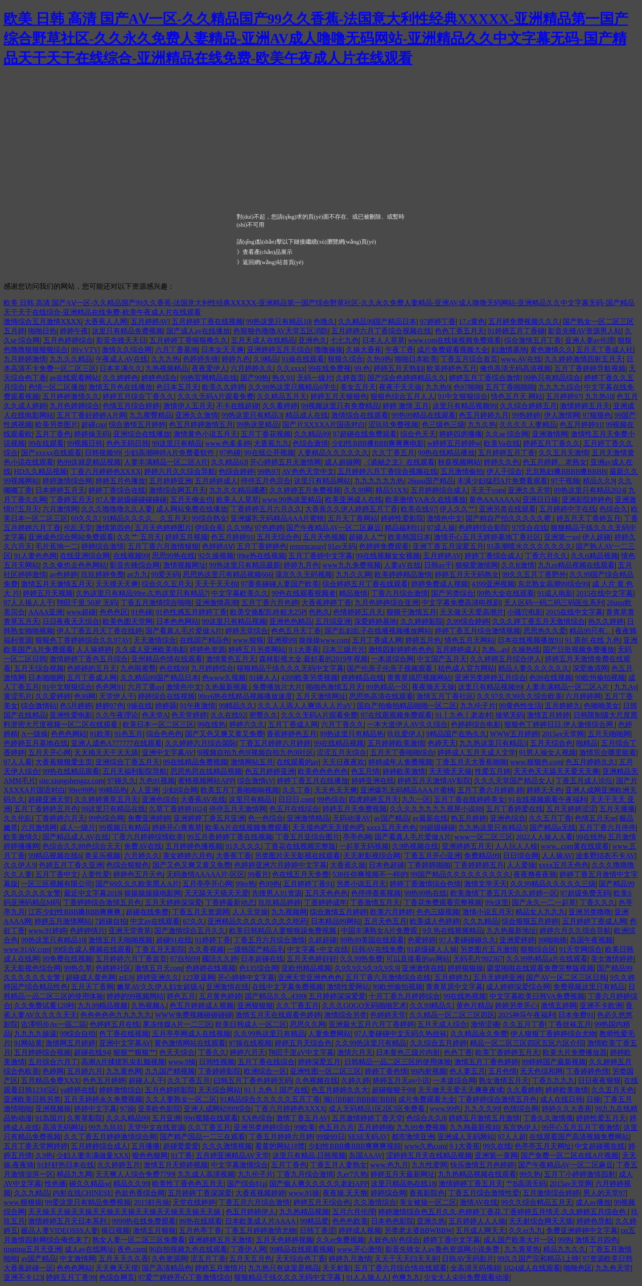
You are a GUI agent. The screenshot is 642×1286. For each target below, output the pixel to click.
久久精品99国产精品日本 (377, 321)
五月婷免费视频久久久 (524, 321)
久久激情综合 (375, 1202)
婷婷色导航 (594, 1221)
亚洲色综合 (159, 799)
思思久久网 (307, 1024)
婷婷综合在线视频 (166, 696)
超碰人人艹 (366, 537)
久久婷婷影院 (421, 621)
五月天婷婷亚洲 (498, 977)
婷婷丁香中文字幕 (451, 1240)
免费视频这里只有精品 (589, 987)
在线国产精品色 (205, 640)
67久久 (193, 921)
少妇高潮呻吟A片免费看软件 (170, 452)
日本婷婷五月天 (60, 490)
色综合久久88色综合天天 (81, 846)
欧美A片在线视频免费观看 (247, 827)
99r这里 (497, 902)
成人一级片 (77, 827)
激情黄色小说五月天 (205, 434)
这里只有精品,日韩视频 (309, 1155)
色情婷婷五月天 (358, 612)
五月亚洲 (166, 1118)
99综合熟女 (209, 518)
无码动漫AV (351, 818)
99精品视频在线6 (55, 855)
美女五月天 (358, 387)
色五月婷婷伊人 (251, 1211)
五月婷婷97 (563, 396)
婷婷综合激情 (102, 546)
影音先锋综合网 (135, 565)
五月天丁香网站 (353, 518)
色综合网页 (117, 1277)
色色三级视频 (437, 912)
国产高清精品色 (167, 1268)
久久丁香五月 (393, 452)
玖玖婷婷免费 (102, 574)
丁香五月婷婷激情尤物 (260, 1230)
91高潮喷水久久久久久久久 (529, 546)
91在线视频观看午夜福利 (547, 799)
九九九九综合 (559, 387)
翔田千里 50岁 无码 (87, 602)
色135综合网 (258, 968)
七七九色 (344, 340)
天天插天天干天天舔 (106, 752)
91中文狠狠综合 (463, 396)
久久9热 (238, 527)
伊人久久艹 (457, 509)
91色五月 (128, 734)
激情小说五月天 (487, 912)
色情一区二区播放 (56, 387)
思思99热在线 (173, 556)
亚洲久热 (431, 1221)
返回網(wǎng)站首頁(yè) (273, 262)
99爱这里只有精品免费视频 (88, 1202)
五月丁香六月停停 (607, 827)
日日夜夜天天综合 (70, 621)
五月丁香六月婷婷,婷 (490, 790)
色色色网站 (68, 734)
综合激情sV (255, 780)
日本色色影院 (392, 1221)
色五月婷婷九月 (484, 415)
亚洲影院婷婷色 (587, 499)
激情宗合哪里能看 (607, 752)
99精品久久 (236, 705)
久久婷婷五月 (118, 1165)
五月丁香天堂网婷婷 (36, 1146)
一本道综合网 (392, 659)
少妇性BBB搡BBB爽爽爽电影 (377, 443)
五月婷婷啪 (375, 1127)
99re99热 (81, 790)
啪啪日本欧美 (416, 359)
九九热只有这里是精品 (283, 1268)
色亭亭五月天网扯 (543, 1146)
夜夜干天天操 (400, 387)
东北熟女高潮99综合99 (553, 584)
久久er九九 (526, 1230)
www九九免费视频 (351, 565)
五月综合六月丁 (53, 1062)
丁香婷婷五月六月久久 (266, 509)
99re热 (245, 884)
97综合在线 (529, 527)
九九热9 (437, 387)
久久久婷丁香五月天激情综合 (538, 621)
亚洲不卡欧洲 (601, 1005)
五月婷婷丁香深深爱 (200, 1193)
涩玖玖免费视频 (393, 424)
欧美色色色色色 (323, 771)
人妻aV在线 (402, 565)
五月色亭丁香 (200, 1230)
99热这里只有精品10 (278, 321)
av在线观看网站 (74, 378)
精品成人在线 (306, 415)
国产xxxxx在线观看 (51, 452)
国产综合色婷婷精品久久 (406, 378)
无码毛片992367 (478, 958)
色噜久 (324, 321)
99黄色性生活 (520, 705)
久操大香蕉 (364, 349)
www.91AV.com (27, 949)
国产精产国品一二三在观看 (202, 1137)
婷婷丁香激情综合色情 (425, 884)
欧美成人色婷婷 (435, 921)
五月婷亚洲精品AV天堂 (232, 1155)
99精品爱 (314, 1221)
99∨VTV (85, 349)
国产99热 (254, 378)
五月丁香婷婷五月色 (46, 809)
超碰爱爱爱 (181, 1146)
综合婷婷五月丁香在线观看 (365, 584)
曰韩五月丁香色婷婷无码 (253, 1080)
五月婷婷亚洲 (170, 481)
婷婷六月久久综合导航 (179, 471)
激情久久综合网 (127, 349)
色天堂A (155, 715)
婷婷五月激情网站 (62, 921)
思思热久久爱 (544, 631)
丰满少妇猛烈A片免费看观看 (502, 481)
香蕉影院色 (427, 1193)
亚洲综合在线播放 (141, 434)
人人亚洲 (144, 790)
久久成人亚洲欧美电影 (150, 649)
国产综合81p (246, 1183)
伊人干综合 (504, 471)
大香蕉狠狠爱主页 (63, 762)
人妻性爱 (95, 874)
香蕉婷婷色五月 (292, 734)
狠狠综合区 (538, 949)
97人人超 (512, 1137)
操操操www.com (324, 640)
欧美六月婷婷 (391, 912)
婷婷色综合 (159, 378)
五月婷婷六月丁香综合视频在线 (381, 331)
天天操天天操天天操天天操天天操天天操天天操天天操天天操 (125, 1211)
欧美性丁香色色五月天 (187, 1183)
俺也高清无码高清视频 (515, 368)
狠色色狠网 (150, 1155)
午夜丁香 (399, 349)
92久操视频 (216, 556)
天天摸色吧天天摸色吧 (327, 827)
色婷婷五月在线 (115, 1024)
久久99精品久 (431, 1005)
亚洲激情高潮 (216, 602)
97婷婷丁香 (438, 321)
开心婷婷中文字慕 (246, 977)
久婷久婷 (355, 1080)
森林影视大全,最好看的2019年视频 (313, 659)
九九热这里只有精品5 (493, 743)
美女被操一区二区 (428, 1202)
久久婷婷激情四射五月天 (583, 359)
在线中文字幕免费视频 (287, 987)
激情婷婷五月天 (585, 406)
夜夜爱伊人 (209, 368)
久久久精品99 (127, 1118)
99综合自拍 (77, 1033)
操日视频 (115, 1230)
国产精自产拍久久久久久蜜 (509, 518)
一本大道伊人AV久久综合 (407, 724)
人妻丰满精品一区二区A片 (166, 462)
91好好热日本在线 (65, 1165)
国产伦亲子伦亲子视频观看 (390, 668)
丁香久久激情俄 (548, 1118)
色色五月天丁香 (296, 631)
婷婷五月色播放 (120, 481)
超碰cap (93, 424)
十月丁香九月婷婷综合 (404, 996)
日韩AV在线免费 (377, 949)
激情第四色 (113, 527)
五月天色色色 (326, 893)
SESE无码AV (368, 1137)
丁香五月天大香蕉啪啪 (471, 762)
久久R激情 (518, 565)
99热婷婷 (526, 415)
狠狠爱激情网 (476, 565)
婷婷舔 (166, 705)
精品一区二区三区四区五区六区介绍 (527, 1043)
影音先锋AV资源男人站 (584, 331)
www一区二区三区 (483, 837)
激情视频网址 (184, 565)
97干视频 (565, 481)
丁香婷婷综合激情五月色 (102, 902)
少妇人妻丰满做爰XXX (92, 1155)
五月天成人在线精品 (263, 340)
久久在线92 (228, 715)
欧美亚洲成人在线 (353, 499)
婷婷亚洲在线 (372, 780)
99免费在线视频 (67, 958)
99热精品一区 (387, 687)
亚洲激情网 (550, 434)
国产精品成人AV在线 (75, 837)
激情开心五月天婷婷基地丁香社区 (487, 537)
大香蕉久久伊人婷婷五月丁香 (351, 509)
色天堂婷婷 (189, 715)
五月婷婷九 (562, 705)
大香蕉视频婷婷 (260, 1193)
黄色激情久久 (551, 349)
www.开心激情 (360, 1249)
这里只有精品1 (252, 799)
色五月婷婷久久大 (339, 1090)
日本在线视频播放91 (530, 640)
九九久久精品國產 (237, 490)
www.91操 (304, 1193)
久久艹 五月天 (139, 537)
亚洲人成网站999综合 (217, 1108)
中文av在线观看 (155, 921)
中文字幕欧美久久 (239, 593)
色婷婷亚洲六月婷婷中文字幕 (280, 865)
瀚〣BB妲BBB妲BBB (359, 1099)
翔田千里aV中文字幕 (301, 1052)
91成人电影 (555, 593)
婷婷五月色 (423, 640)
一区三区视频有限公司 (56, 884)
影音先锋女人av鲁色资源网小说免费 (443, 1249)
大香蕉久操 (348, 865)
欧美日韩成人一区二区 (251, 1024)
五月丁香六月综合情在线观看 (400, 1268)
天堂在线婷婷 (194, 1202)
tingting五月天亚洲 (33, 1249)
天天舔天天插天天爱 (217, 893)
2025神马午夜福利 (526, 1015)
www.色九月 (389, 1165)
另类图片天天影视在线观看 (297, 855)
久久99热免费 (361, 958)
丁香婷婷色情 (587, 1071)
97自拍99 (184, 958)
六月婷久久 (142, 855)
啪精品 (586, 743)
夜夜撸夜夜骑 (535, 874)
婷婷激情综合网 (67, 481)
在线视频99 (131, 556)
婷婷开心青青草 (177, 827)
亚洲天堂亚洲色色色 (310, 977)
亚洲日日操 (540, 499)
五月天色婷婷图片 (163, 527)
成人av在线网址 (89, 1249)
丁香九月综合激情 (304, 1174)
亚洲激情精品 (308, 818)
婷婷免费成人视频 (439, 584)
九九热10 (599, 396)
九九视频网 (289, 912)
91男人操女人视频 (547, 752)
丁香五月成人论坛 (584, 780)
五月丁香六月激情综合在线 (388, 977)
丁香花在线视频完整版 (300, 846)
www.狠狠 (248, 640)
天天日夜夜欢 (343, 762)
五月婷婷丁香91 (308, 884)
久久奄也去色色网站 (74, 565)
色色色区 (113, 612)
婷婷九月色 (301, 565)
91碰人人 (263, 677)
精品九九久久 (564, 1249)
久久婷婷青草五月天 (106, 799)
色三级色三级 (443, 424)
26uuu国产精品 (430, 481)
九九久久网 (353, 574)
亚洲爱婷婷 (517, 940)
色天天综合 (177, 1052)
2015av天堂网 (563, 734)
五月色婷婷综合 (68, 340)
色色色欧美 (350, 1221)
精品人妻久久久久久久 (533, 668)
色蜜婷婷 (421, 940)
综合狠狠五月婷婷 (530, 921)
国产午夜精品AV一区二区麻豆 (333, 527)
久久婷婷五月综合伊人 (505, 659)
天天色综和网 (541, 1071)
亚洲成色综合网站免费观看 (71, 537)
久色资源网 (169, 1258)
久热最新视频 (227, 687)
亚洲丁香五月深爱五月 (448, 546)
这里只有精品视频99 (464, 406)
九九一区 (416, 799)
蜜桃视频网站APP (206, 780)
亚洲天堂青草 (129, 930)
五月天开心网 (49, 752)
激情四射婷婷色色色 (400, 649)
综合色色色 (164, 734)
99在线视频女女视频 (388, 556)
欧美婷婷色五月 (452, 368)
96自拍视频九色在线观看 (188, 1249)
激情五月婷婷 (548, 715)
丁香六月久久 (546, 556)
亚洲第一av (561, 537)
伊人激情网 (562, 415)
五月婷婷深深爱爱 (337, 996)
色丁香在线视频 (124, 1033)
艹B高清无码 (526, 1183)
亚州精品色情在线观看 (166, 659)
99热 (565, 1240)
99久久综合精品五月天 (536, 1202)
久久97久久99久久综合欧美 (519, 696)
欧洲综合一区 (265, 1071)
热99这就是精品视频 (89, 462)
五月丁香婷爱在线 (514, 809)
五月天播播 (617, 809)
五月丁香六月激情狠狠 (163, 546)
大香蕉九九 (271, 443)
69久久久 (85, 518)
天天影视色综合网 (32, 968)
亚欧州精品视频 (306, 968)
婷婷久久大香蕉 (567, 1108)
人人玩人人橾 (516, 846)
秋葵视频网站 (459, 462)
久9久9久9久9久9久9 (366, 968)
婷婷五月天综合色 (303, 1043)
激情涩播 (485, 1024)
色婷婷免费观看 (384, 546)
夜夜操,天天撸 (345, 1193)
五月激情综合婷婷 (551, 1193)
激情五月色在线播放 (120, 387)
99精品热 (113, 790)
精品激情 (353, 593)
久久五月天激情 (563, 452)
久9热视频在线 (415, 846)
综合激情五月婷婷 (137, 424)
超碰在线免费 (147, 912)
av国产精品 (391, 818)
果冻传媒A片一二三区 (177, 1024)
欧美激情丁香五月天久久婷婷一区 (503, 893)
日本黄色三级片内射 (408, 1052)
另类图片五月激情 (488, 949)
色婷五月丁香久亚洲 (71, 865)
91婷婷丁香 (212, 940)
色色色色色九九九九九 (116, 1015)
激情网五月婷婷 (70, 1043)
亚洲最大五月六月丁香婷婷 (371, 1024)
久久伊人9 (20, 865)
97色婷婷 (269, 527)
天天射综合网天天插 (541, 1221)
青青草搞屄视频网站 (419, 677)
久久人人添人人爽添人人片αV (306, 705)
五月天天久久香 (123, 1258)
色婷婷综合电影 (476, 724)
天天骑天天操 (450, 771)
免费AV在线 (143, 846)
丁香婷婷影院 (219, 1071)
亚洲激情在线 (423, 968)
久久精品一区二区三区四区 (452, 1015)
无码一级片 (315, 378)
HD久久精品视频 (40, 471)
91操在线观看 (302, 359)
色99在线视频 (550, 677)
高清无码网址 (63, 1127)
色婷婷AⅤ (218, 546)
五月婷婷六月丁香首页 (131, 958)
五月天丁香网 (92, 987)
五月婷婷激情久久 (70, 396)
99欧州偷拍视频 (600, 677)
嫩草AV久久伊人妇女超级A (160, 987)
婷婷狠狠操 (465, 968)
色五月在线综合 (294, 809)
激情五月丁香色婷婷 (486, 1062)
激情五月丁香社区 (444, 696)
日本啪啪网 (46, 677)
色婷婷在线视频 (210, 968)
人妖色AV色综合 (393, 1240)
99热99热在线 (425, 893)
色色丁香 (458, 1052)
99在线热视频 (464, 996)
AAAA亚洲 (45, 612)
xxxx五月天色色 (391, 827)
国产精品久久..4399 (275, 996)
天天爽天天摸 (116, 1268)
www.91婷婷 (47, 930)
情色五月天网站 (469, 640)
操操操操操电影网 (152, 893)
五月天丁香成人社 (604, 349)
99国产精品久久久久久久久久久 (460, 874)
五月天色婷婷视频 (284, 1240)
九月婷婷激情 (25, 359)
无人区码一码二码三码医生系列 (554, 602)
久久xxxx (290, 368)
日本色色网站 (177, 621)
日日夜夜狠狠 (599, 1080)
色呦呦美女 (601, 705)
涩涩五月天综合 (341, 752)
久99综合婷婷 (467, 621)
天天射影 (336, 1268)
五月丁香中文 (56, 874)
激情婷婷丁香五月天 (471, 1183)
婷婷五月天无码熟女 (467, 574)
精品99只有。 (590, 631)
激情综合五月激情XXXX (42, 321)
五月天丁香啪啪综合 (402, 752)
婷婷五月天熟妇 (399, 368)
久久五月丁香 (550, 818)
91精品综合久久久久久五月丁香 (270, 1099)
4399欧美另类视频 (309, 677)
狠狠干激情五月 (411, 612)
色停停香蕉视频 (376, 893)
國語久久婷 (220, 958)
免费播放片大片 (277, 687)
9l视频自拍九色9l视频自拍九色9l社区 (255, 752)
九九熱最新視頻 (474, 1127)
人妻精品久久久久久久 (333, 452)
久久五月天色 (612, 1090)
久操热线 (525, 649)
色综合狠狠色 (127, 865)
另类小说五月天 (361, 884)
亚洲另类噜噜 (589, 912)
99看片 (258, 874)
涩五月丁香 (208, 1258)
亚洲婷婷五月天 (467, 846)
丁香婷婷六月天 (60, 818)
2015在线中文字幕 (604, 593)
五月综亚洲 (333, 621)
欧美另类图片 (56, 424)
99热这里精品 (257, 424)
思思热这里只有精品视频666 (227, 574)
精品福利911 (404, 527)
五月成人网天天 (481, 1230)
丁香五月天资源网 (200, 912)
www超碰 (81, 612)
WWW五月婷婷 (514, 734)
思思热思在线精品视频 (206, 771)
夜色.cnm (131, 1249)
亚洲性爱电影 (70, 715)
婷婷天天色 (544, 790)
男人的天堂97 (604, 1193)
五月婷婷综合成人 (439, 490)
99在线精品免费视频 (195, 762)
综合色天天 (418, 434)
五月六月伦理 (353, 1211)
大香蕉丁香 (233, 855)
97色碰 (230, 452)
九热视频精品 (166, 368)
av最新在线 (430, 818)
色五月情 (365, 771)
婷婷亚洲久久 (157, 977)
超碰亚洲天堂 (49, 799)
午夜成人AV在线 (121, 359)
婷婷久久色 (501, 462)
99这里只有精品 (177, 443)
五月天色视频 (324, 537)
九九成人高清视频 (206, 1174)
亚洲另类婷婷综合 (262, 1127)
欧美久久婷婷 (223, 387)
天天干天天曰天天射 (406, 1258)
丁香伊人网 (248, 1249)
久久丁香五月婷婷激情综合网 (110, 1137)
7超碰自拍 (111, 921)
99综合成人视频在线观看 (92, 949)
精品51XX (391, 490)
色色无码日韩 (127, 443)
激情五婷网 (558, 1005)
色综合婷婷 (236, 471)
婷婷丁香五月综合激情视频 (477, 631)
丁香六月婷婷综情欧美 (147, 837)
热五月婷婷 (468, 818)
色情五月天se (595, 818)
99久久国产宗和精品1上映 (538, 1258)
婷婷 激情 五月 (406, 406)
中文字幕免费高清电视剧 (461, 602)
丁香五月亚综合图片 (308, 837)
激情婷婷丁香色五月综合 (88, 659)
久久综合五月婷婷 (438, 1043)
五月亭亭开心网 (207, 884)
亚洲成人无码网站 (465, 1137)
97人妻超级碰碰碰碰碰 (131, 499)
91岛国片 (49, 1118)
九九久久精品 (70, 359)
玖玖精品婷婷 (279, 902)
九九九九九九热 (379, 481)
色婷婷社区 (113, 968)
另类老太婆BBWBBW (418, 1230)
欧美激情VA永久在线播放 (425, 499)
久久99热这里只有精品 (269, 1033)
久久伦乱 (18, 818)
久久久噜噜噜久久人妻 (116, 509)
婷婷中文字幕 (95, 1108)
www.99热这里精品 (292, 499)
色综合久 (613, 509)
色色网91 (109, 687)
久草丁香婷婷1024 (177, 809)
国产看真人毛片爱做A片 (183, 631)
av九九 (137, 574)
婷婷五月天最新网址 (402, 1174)
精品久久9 (599, 481)
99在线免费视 (329, 368)
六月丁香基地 (176, 349)
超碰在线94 (92, 1052)
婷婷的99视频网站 (135, 996)
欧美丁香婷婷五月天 (507, 1052)
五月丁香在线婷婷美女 (469, 799)
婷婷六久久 (247, 724)
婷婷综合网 (388, 1193)
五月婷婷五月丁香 (506, 452)
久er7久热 (352, 1174)
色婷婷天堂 (388, 1015)
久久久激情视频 (227, 1146)
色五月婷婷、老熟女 (555, 462)
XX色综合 (257, 1118)
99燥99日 (330, 1137)
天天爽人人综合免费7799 (134, 1174)
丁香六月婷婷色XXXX (105, 471)
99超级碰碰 (437, 827)
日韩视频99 (102, 452)
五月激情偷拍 (461, 471)
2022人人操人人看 (544, 837)
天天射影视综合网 (371, 855)
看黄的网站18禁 (280, 1146)
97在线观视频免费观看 (396, 715)
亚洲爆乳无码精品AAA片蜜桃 (277, 518)
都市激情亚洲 (412, 1137)
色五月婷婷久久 (590, 762)
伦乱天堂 (78, 527)
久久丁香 (296, 790)
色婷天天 (442, 743)
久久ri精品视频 (594, 556)
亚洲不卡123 (23, 1277)
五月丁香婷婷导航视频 (590, 368)
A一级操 (34, 734)
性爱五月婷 (492, 771)
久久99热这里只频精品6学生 (292, 387)
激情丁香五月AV (302, 1118)
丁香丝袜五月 (569, 1024)
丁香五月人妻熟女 (338, 1165)
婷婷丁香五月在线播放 (312, 780)
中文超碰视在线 (600, 1146)
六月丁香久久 (342, 724)
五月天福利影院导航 (135, 771)
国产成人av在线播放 (198, 331)
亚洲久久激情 (196, 415)
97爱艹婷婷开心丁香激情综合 (184, 1277)
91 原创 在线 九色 (592, 640)
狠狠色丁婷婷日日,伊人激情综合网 (559, 724)
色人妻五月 (467, 1071)
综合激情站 (39, 705)
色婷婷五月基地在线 (36, 743)
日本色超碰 (386, 865)
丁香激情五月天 (375, 902)
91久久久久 (243, 846)
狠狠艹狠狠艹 (134, 1052)
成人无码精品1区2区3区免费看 (378, 1108)
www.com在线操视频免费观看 (454, 340)
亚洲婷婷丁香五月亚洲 (209, 818)
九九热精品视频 (304, 1211)
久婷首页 (350, 378)
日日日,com (296, 799)
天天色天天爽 (335, 790)
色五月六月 (336, 1127)
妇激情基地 (509, 349)
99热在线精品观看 (70, 771)
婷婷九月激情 (350, 1258)
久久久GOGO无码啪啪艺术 (364, 1005)
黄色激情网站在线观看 (190, 1043)
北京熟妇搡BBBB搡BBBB (565, 471)
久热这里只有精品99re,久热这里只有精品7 (142, 593)
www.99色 (445, 1108)
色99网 (84, 696)
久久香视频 (206, 949)
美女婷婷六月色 (188, 855)
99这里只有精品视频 (234, 621)
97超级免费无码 (585, 893)
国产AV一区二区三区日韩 (566, 977)
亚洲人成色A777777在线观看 (116, 743)
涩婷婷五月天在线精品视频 (429, 1155)
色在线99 (173, 668)
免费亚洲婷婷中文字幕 (581, 1230)
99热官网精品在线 (208, 378)
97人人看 (18, 762)
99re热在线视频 (261, 556)
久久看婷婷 (280, 406)
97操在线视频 (250, 1043)
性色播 (55, 1183)
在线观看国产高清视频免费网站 (579, 1137)
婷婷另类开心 (516, 1005)
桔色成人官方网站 (466, 668)
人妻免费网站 (329, 1033)
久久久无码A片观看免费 (215, 396)
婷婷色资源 (207, 649)
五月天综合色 (278, 537)
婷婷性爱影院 (402, 518)
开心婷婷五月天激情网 (285, 462)
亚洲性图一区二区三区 (325, 1071)
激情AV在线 (479, 1202)
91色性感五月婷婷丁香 (191, 612)
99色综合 (331, 799)
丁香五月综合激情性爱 (483, 1193)
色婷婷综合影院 (483, 527)
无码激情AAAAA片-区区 (205, 874)
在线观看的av (297, 762)
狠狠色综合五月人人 (402, 396)
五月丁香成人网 (377, 640)
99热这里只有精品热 (352, 734)
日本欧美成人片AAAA (261, 1221)
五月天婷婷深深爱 (173, 902)
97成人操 (441, 527)
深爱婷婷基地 (375, 621)
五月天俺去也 (191, 499)
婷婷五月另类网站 (256, 649)
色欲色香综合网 (140, 1193)
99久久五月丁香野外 (534, 574)
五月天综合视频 (39, 668)
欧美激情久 (21, 837)
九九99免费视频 (421, 1127)
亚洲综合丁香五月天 (127, 762)
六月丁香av (145, 687)
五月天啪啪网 (609, 734)
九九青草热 (522, 1249)
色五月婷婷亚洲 (270, 771)
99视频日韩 (85, 443)
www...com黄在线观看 (575, 846)
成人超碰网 (342, 462)
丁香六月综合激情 (399, 593)
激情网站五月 (251, 762)
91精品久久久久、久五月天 (145, 518)
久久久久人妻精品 (527, 424)
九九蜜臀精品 (150, 415)
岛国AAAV (366, 1155)
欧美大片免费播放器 (575, 1052)
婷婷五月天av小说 (401, 1080)
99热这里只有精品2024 (589, 490)
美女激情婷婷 (612, 958)
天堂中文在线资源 (156, 1127)
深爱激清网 (590, 668)
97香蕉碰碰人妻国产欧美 (280, 584)
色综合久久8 (425, 1118)
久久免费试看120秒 (44, 1005)
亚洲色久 (312, 340)
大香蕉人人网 (105, 321)
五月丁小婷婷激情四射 (579, 1174)
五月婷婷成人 (216, 481)
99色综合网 (106, 818)
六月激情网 (60, 509)
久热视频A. (149, 1005)
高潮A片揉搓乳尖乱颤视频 (123, 1062)
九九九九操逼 (35, 1033)
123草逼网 (198, 977)
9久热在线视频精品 (453, 930)
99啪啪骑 (552, 940)
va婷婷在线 (77, 1090)
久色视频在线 (316, 1080)
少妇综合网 (180, 790)
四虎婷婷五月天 (374, 799)
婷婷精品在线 (362, 677)
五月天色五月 (385, 921)
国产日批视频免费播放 (578, 649)
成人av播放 (593, 1202)
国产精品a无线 (553, 827)
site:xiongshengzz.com (71, 780)
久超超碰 (322, 940)
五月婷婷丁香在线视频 (207, 321)
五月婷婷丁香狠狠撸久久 (188, 340)
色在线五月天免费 (300, 874)
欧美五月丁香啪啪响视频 (240, 790)
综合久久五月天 (167, 584)
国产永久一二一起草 (544, 902)
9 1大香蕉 (304, 649)
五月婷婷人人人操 (477, 1221)
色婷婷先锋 (200, 359)
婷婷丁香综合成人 (493, 556)
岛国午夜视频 (591, 940)
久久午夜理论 (116, 715)
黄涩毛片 (18, 696)
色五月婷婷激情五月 (201, 424)
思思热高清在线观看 (381, 696)
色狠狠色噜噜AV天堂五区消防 (280, 331)
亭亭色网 (357, 837)
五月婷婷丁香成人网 (594, 921)
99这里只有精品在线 (113, 809)
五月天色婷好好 (312, 958)
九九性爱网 (429, 1165)
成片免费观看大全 (426, 1099)
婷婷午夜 (74, 331)
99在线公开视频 (269, 452)
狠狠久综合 (345, 359)
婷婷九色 (236, 359)
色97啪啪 (467, 387)
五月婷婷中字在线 (567, 509)
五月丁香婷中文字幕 (320, 556)
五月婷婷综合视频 (42, 1052)
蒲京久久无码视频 (303, 574)
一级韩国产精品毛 (255, 949)
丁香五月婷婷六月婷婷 (275, 743)
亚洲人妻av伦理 (589, 340)
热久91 (282, 378)
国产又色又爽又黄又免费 (224, 734)
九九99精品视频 (103, 1005)
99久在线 (497, 1146)
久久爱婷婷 (53, 696)
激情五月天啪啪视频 (120, 940)
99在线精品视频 (339, 743)
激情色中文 (444, 518)
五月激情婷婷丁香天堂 (367, 1118)
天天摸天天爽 (116, 584)
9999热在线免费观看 (143, 1221)
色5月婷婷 (76, 705)
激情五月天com (159, 968)
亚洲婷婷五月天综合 (279, 349)
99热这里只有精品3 (251, 415)
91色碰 (141, 612)
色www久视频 (224, 677)
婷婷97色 (109, 705)
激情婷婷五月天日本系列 (68, 1221)
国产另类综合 (452, 593)
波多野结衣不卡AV (605, 855)
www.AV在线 (521, 359)
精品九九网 (74, 1174)
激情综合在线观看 (359, 415)
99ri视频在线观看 (211, 1118)
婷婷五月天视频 (48, 593)
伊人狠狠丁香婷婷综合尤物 (553, 1033)
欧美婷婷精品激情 (403, 574)
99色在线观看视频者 (304, 593)
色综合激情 (310, 443)
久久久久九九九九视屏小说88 (436, 809)
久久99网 (358, 490)
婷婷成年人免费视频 (400, 762)
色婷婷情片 (87, 930)
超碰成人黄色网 (90, 977)
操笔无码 (509, 715)
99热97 (268, 471)
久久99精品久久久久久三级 (553, 884)
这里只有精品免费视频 (127, 331)
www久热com (425, 1146)
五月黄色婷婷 (220, 996)
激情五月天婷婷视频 (176, 1165)
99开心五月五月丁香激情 (580, 1127)
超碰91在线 (174, 940)
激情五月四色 (596, 1240)
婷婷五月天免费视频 (354, 809)
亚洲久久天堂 (529, 490)
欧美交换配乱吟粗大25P (267, 612)
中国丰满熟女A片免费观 (380, 930)
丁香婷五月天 (70, 499)
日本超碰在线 (262, 958)
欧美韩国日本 (409, 537)
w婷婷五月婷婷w (453, 443)
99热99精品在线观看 (423, 415)
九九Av (625, 687)
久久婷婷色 (120, 378)
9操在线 (139, 705)
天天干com (488, 490)
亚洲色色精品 (290, 621)
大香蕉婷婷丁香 (326, 602)
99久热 (530, 1174)
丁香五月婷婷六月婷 (281, 1137)
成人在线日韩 (561, 1099)
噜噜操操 (328, 349)
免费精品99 (482, 855)
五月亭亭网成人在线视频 (191, 1033)
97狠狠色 (597, 415)
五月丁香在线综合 (266, 1062)
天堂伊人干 (117, 696)
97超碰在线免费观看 (365, 434)
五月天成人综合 (442, 1024)
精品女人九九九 (540, 912)
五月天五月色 (250, 1258)
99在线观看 (46, 443)
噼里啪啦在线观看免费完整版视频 (540, 968)
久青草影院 (85, 1118)
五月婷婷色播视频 (193, 846)
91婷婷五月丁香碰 (516, 331)
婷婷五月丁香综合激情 (484, 378)
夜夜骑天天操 (433, 687)
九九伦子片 (478, 705)
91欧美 (100, 734)
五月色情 (502, 1071)
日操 (593, 1099)
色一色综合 (266, 818)
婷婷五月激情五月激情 (484, 1118)
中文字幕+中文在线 (317, 949)
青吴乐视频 (102, 855)
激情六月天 (355, 1052)
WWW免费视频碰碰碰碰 (193, 1015)
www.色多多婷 (228, 443)
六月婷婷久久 (251, 368)
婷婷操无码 (92, 434)
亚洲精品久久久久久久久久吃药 (257, 921)
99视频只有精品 (124, 827)
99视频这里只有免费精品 (340, 406)
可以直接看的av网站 (418, 958)
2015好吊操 (151, 1202)
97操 (127, 1108)
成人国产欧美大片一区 (519, 1240)
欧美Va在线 (502, 443)
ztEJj (126, 977)
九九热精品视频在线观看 (477, 1174)
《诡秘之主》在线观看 (399, 462)
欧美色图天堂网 (127, 621)
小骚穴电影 (525, 612)
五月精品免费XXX (50, 1080)
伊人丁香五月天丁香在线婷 (99, 631)
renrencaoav (307, 546)
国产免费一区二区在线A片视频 (570, 1155)
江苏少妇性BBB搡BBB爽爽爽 (75, 912)
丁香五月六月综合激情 (269, 940)
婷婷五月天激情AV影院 (434, 780)
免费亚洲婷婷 (149, 818)
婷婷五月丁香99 (71, 1277)
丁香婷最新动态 (230, 902)
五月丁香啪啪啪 (510, 387)
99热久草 (78, 968)
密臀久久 (263, 715)
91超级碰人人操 (432, 949)
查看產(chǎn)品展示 (267, 252)
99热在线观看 (200, 1221)
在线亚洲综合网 (85, 556)
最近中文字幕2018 (92, 893)
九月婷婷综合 (212, 668)
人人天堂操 (250, 912)
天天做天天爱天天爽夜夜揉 (460, 1090)
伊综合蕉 (209, 527)
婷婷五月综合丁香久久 (138, 396)
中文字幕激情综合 (239, 1165)
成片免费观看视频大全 (452, 349)
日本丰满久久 (120, 368)
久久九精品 (480, 921)
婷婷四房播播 (460, 434)
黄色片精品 (474, 1005)
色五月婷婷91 (581, 424)
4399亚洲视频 (493, 584)
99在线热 (211, 724)
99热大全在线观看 (505, 593)
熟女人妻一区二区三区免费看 (138, 1240)
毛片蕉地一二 (56, 546)
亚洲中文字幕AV (168, 752)
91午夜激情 (197, 705)
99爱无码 (165, 574)
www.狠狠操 (23, 1202)
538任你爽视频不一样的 (370, 874)
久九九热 (165, 359)
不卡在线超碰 (237, 406)
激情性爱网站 (348, 987)
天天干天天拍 (216, 584)
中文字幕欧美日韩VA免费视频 (537, 996)
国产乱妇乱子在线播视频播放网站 (378, 631)
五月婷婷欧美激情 (395, 743)
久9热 (44, 1155)
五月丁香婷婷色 (262, 546)
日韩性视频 (217, 1062)
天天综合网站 (219, 1090)
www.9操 (182, 1062)
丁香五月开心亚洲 (432, 855)
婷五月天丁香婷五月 (588, 518)
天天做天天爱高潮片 (472, 612)
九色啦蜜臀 (138, 668)
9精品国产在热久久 (456, 734)
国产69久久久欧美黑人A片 (137, 884)
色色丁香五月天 (460, 331)
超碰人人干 (146, 1080)
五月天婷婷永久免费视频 (103, 1099)
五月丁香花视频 (266, 434)
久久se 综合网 (506, 434)
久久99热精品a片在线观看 (547, 958)
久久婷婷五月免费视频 (305, 490)
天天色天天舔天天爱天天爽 (556, 771)
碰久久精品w (89, 1183)
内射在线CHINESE (82, 1193)
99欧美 (304, 1127)
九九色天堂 (613, 1268)
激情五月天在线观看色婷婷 (278, 1015)
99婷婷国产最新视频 (554, 1062)
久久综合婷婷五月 (528, 406)
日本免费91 (576, 1015)
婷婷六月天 (247, 1052)
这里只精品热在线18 (403, 1183)
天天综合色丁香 (300, 1258)
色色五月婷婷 (103, 1080)
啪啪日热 (42, 331)
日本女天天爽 (222, 349)
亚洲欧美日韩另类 (32, 1099)
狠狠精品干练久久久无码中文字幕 (290, 668)
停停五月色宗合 (266, 481)
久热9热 (378, 359)
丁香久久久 (597, 902)
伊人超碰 (596, 537)
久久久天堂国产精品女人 (513, 780)
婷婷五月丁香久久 (551, 443)
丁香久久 (212, 1052)
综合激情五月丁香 (532, 340)
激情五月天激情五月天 (56, 584)
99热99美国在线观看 (372, 940)
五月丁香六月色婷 (269, 602)
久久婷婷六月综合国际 (200, 743)
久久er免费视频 (340, 1240)
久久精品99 (311, 434)
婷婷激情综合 (120, 1090)
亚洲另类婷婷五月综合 (490, 677)
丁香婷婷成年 (325, 902)
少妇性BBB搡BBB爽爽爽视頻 (354, 1146)
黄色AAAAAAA (494, 499)
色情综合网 (521, 1108)
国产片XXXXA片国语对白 (323, 424)
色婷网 (53, 1071)
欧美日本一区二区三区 (158, 724)
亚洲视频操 (53, 1108)
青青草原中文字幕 (454, 987)
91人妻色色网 (35, 556)
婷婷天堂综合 (246, 631)
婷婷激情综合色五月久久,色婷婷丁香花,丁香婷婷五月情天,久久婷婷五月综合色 (503, 1211)
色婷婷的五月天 (92, 668)
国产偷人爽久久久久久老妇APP (318, 1183)
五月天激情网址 (321, 696)
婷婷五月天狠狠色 (338, 396)
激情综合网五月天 (177, 490)
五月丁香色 (53, 434)
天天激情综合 (154, 640)
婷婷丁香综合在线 (116, 490)
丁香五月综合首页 (469, 359)
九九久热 (482, 424)
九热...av (495, 649)
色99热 (269, 884)
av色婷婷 (63, 574)
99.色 (362, 368)
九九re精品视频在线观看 (576, 565)
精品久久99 (131, 1183)
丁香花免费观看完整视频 (442, 902)
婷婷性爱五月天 (601, 1118)
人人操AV (557, 855)
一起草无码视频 (364, 846)
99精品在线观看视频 (301, 1249)
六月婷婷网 (583, 696)
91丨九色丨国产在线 (276, 1090)
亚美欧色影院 (159, 1108)
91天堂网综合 (580, 949)
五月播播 (145, 1146)
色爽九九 (406, 1277)
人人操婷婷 (94, 649)
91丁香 (181, 1155)
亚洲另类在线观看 (507, 509)
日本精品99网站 (336, 921)
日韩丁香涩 (317, 1230)
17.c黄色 (472, 321)
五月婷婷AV (150, 321)
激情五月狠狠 (154, 1230)
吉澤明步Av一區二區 (53, 1024)
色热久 (319, 612)
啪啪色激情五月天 (334, 687)
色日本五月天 (177, 387)
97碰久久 (121, 780)
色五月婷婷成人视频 (201, 1005)
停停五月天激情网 (237, 809)
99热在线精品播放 (446, 452)
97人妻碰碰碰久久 (467, 940)
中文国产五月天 (442, 659)
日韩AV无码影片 (468, 1258)
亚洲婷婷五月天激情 (220, 1240)
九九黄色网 (124, 1071)
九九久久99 (482, 1108)
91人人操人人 (367, 1277)
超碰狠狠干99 (393, 1090)
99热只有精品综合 (551, 378)
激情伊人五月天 (188, 406)
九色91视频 (157, 780)
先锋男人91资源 (277, 893)
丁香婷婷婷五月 (479, 865)
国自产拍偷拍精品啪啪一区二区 (407, 705)
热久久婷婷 (606, 621)
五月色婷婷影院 (170, 1090)
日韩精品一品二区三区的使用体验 (397, 1062)
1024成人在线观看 (531, 1268)
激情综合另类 (345, 1015)
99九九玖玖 (106, 1127)
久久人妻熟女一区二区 (181, 1099)
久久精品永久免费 (478, 1033)
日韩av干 (438, 565)
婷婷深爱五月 (319, 1062)
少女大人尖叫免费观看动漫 (466, 1277)
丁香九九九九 (553, 1080)
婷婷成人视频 (359, 1230)
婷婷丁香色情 (386, 1071)
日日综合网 (521, 855)
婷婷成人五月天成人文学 (476, 752)
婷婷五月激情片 (220, 1268)
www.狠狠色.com (536, 762)
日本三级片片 (343, 649)
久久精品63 (229, 462)
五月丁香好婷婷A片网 (91, 415)
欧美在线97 (418, 509)
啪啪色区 (578, 1268)
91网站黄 (28, 1043)
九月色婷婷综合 (74, 406)
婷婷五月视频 (186, 537)
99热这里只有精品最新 (244, 565)
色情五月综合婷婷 (131, 406)
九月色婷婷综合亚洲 (386, 602)
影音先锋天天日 (121, 340)
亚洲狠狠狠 (255, 1005)
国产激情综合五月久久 (190, 930)
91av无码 (342, 546)
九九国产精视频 (170, 1071)
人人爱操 (521, 865)
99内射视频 (428, 1071)
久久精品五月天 (282, 396)
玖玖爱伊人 (405, 734)
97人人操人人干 (29, 602)
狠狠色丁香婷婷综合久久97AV (82, 640)
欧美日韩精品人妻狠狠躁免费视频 (283, 930)
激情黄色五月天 (231, 659)
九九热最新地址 (511, 930)
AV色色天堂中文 (308, 471)
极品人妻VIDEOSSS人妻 (59, 1230)
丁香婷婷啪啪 (428, 865)
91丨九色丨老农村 (463, 715)
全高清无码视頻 (475, 1268)
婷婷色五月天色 (138, 874)
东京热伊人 (520, 1127)
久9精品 (265, 359)
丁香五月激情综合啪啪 (156, 602)
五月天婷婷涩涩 (571, 809)
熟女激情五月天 (504, 1080)
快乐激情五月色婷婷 (482, 1165)
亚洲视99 (281, 640)
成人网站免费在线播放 (191, 509)
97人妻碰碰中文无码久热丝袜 (400, 1033)
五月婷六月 (85, 1071)
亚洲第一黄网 (496, 1155)
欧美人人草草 (237, 499)
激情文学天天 (485, 884)
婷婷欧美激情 (404, 771)
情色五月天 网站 (517, 396)
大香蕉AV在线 (203, 799)
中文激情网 (77, 1258)
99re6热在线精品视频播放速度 (245, 696)
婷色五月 (181, 996)
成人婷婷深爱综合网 (518, 987)
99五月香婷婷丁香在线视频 (229, 837)
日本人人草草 (383, 340)
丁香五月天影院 (160, 949)
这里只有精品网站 (322, 481)
